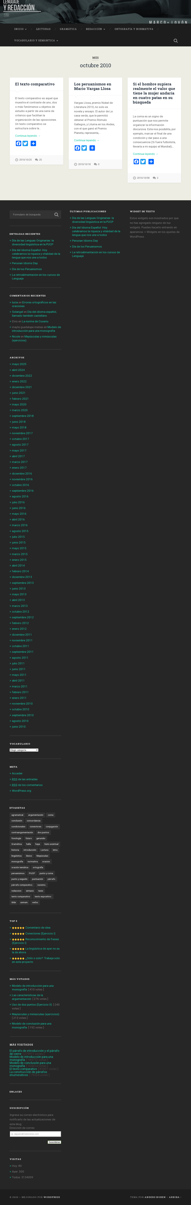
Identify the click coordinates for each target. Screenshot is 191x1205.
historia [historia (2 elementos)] (15, 850)
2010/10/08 (143, 178)
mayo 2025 (19, 364)
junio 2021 (19, 392)
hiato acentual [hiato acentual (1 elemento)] (51, 844)
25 (40, 159)
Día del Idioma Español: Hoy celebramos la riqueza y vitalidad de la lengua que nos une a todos (36, 253)
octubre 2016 (20, 485)
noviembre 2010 (22, 703)
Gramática (68, 29)
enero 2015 (19, 559)
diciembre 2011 (22, 634)
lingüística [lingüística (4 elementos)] (16, 855)
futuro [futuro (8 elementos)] (29, 838)
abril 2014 (18, 565)
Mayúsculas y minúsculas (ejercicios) (35, 1014)
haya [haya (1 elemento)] (37, 844)
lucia (15, 302)
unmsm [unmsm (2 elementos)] (24, 902)
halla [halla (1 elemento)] (28, 844)
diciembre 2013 (22, 577)
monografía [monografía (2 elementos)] (17, 861)
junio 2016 (19, 508)
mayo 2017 (19, 450)
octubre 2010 (20, 709)
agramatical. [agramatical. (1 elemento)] (17, 815)
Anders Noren (155, 1197)
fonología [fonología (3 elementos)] (16, 838)
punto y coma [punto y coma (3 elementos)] (46, 873)
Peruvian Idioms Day (25, 263)
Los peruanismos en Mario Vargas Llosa (92, 86)
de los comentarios (27, 785)
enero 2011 (19, 698)
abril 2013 (18, 600)
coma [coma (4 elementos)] (50, 815)
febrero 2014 (20, 571)
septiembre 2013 (23, 583)
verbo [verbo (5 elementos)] (35, 902)
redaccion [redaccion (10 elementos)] (16, 890)
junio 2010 (19, 726)
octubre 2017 (20, 439)
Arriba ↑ (175, 1197)
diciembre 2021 (22, 387)
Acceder (17, 773)
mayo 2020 (19, 404)
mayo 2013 (19, 594)
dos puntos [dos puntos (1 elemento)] (43, 832)
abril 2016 (18, 519)
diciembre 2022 (22, 375)
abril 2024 (18, 370)
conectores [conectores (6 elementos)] (35, 826)
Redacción (94, 29)
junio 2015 (19, 542)
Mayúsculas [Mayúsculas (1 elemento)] (42, 855)
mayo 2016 (19, 513)
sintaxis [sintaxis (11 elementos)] (30, 890)
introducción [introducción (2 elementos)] (30, 850)
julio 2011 (18, 663)
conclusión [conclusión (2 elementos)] (16, 820)
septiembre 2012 (23, 617)
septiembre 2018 (23, 416)
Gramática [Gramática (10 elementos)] (16, 844)
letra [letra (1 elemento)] (55, 850)
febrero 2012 (20, 623)
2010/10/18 (84, 164)
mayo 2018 (19, 427)
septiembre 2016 (23, 490)
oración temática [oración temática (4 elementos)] (19, 867)
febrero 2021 (20, 398)
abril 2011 (18, 680)
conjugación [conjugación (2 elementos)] (52, 826)
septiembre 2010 (23, 715)
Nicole (16, 336)
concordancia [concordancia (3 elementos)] (33, 820)
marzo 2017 (20, 462)
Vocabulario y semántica (34, 40)
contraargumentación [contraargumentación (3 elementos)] (22, 832)
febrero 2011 (20, 692)
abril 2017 (18, 456)
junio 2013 (19, 588)
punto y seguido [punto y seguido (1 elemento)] (19, 879)
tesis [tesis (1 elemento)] (40, 890)
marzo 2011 (20, 686)
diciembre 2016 (22, 473)
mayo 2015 (19, 548)
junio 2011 (19, 669)
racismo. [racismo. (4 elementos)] (41, 884)
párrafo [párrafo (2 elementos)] (51, 879)
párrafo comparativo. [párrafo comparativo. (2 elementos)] (22, 884)
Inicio (19, 29)
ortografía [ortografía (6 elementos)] (38, 867)
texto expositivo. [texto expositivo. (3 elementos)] (43, 896)
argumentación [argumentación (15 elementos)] (35, 815)
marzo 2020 (20, 410)
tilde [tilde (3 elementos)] (13, 902)
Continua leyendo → (28, 135)
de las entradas (25, 779)
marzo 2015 (20, 554)
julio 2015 (18, 536)
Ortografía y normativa (134, 29)
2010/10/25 (25, 159)
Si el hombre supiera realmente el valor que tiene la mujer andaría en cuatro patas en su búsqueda (154, 93)
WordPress (51, 1197)
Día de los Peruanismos (27, 269)
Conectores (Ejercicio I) (40, 933)
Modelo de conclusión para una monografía (30, 1064)
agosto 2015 (20, 531)
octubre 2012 (20, 611)
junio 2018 (19, 421)
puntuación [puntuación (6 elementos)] (37, 879)
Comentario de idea (37, 927)
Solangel (17, 311)
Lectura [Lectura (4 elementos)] (44, 850)
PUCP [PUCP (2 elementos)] (32, 873)
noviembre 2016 (22, 479)
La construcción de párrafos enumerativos (28, 1073)
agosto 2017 (20, 444)
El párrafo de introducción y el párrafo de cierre (34, 1052)
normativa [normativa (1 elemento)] (33, 861)
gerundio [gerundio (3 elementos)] (40, 838)
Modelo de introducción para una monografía (31, 1058)
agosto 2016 (20, 496)
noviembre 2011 (22, 640)
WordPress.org (21, 790)
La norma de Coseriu (35, 321)
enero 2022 (19, 381)
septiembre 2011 (23, 651)
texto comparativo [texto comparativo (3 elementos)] (20, 896)
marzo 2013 (20, 606)
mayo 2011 (19, 674)
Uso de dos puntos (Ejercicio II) (32, 1004)
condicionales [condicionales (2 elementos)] (18, 826)
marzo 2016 (20, 525)
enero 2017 (19, 467)
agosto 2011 (20, 657)
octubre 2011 (20, 646)
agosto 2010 (20, 721)
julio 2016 (18, 502)
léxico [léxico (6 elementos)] (29, 855)
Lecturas (43, 29)
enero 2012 (19, 628)
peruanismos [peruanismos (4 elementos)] (17, 873)
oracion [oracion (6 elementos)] (46, 861)
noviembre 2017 (22, 433)
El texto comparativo (35, 83)
